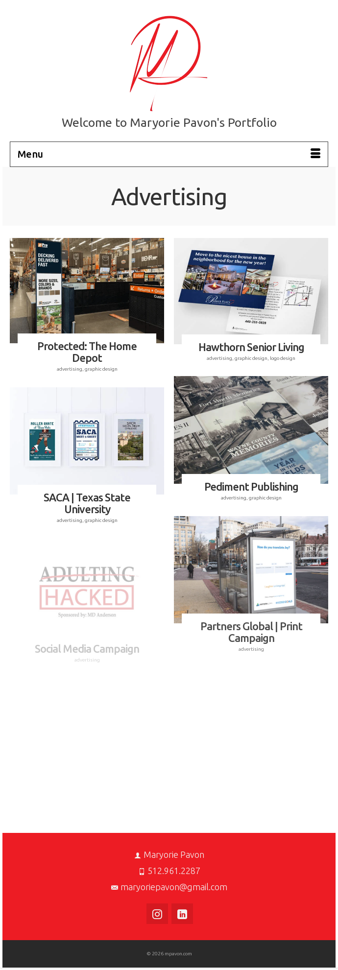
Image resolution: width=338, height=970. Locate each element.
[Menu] (169, 154)
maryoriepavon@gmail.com (169, 887)
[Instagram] (157, 913)
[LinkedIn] (182, 913)
